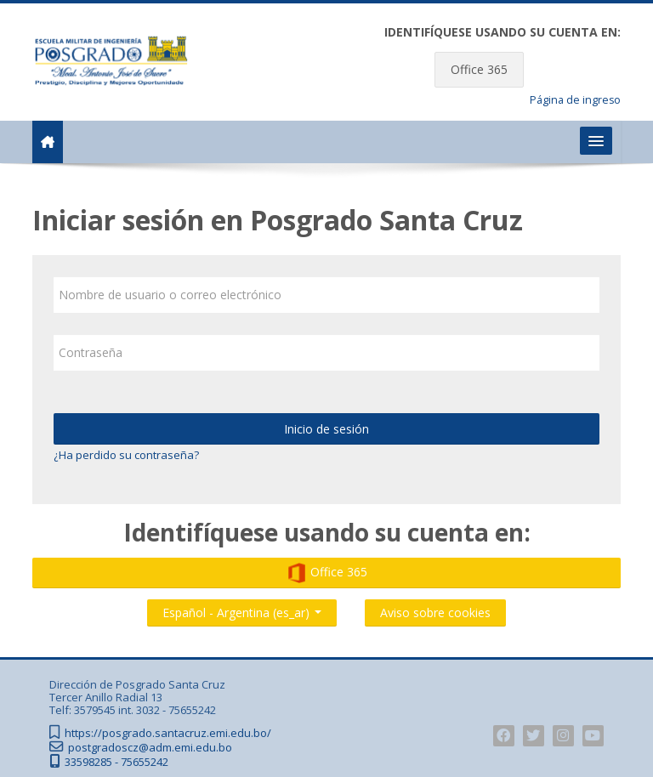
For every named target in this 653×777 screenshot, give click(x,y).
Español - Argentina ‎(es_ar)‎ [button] (241, 609)
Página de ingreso (575, 100)
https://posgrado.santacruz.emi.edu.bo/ (168, 733)
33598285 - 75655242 (116, 762)
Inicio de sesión (326, 429)
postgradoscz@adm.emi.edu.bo (150, 747)
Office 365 (479, 69)
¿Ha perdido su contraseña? (126, 454)
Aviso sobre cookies (435, 612)
